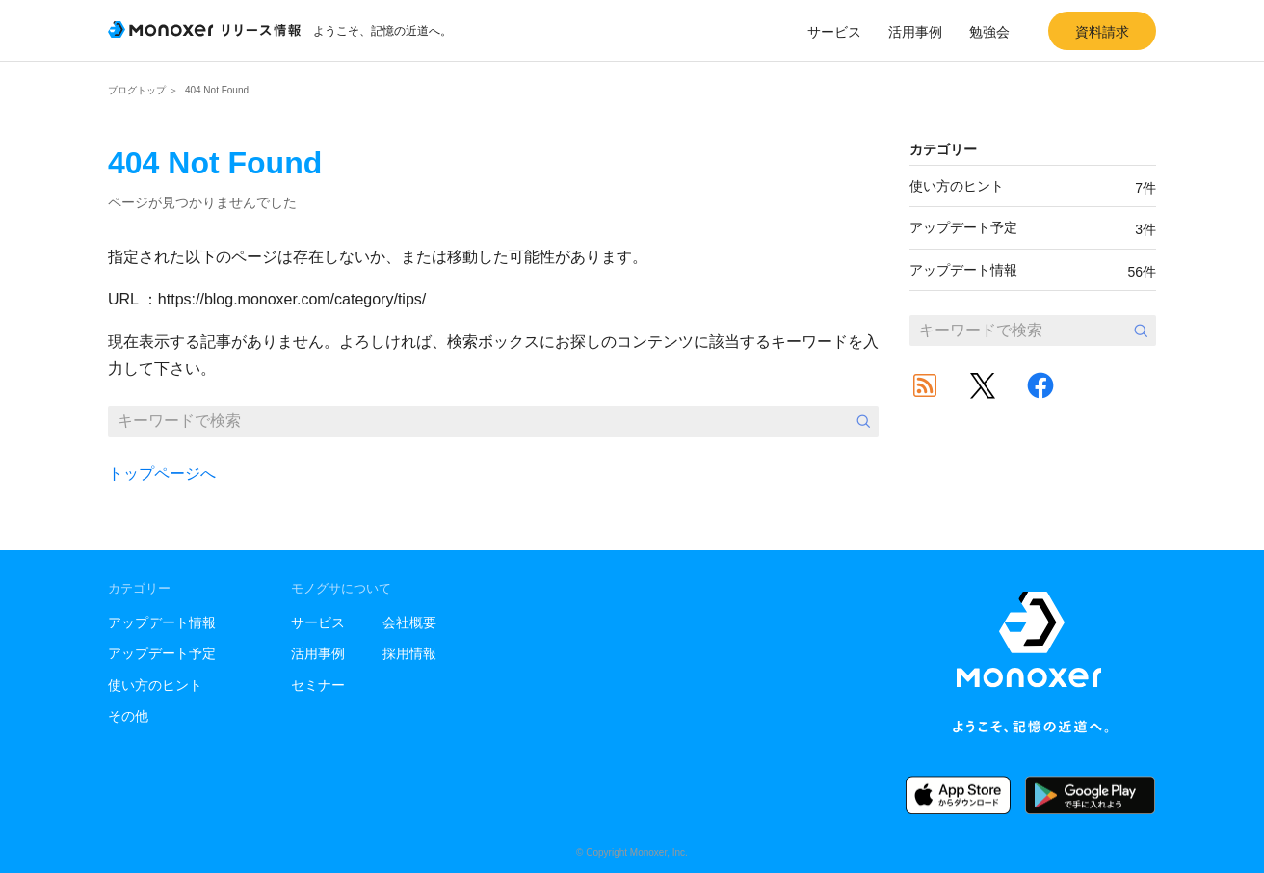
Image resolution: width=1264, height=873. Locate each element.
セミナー (318, 685)
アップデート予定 (1032, 228)
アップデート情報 (1032, 270)
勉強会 (989, 32)
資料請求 (1102, 32)
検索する (863, 421)
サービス (834, 32)
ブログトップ (137, 90)
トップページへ (162, 473)
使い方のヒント (1032, 186)
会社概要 (409, 622)
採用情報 (409, 653)
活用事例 (915, 32)
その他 (128, 716)
